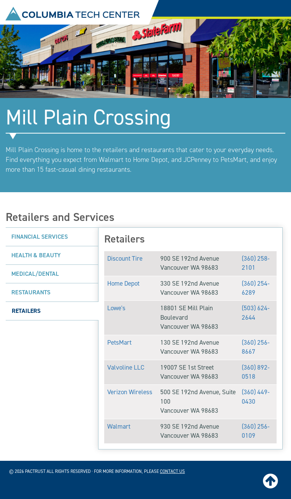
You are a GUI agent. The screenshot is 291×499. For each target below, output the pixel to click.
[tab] (52, 237)
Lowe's (116, 308)
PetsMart (119, 342)
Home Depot (123, 283)
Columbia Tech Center (72, 13)
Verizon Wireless (129, 392)
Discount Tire (124, 258)
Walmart (118, 426)
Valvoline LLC (125, 367)
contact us (172, 471)
